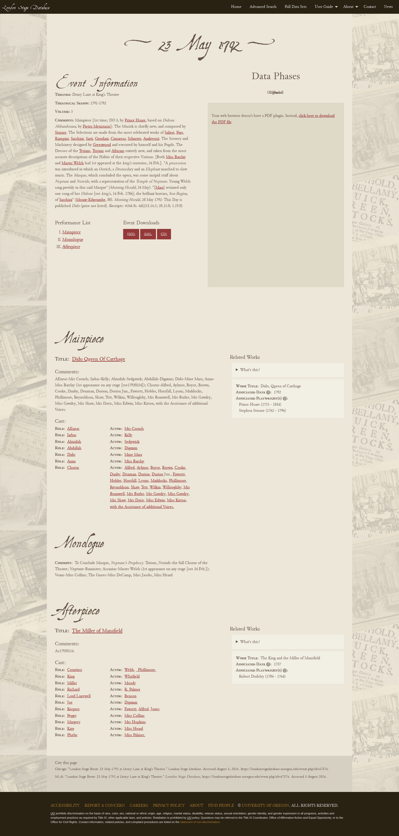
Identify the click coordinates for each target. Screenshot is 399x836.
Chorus (73, 468)
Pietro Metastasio (96, 127)
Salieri (169, 133)
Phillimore (177, 481)
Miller (72, 683)
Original (260, 93)
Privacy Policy (169, 806)
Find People (221, 806)
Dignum (130, 448)
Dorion (144, 474)
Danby (115, 474)
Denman (129, 474)
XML (148, 234)
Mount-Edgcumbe (90, 200)
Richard (73, 690)
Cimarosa (118, 139)
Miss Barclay (176, 157)
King (71, 677)
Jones (155, 709)
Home (236, 7)
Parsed (316, 93)
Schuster (134, 139)
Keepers (73, 709)
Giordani (102, 139)
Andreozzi (151, 139)
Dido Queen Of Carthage (98, 359)
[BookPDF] (276, 201)
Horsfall (129, 481)
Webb (129, 670)
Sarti (89, 139)
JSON (131, 234)
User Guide (324, 7)
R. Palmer (132, 690)
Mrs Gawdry (156, 494)
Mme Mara (133, 455)
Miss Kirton (176, 500)
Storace (60, 133)
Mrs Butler (135, 494)
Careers (139, 806)
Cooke (180, 468)
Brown (167, 468)
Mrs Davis (136, 500)
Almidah (74, 442)
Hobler (115, 481)
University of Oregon (265, 806)
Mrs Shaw (118, 500)
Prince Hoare (135, 120)
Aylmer (142, 468)
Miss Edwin (155, 500)
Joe (70, 703)
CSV (164, 234)
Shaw (135, 487)
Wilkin (155, 487)
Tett (144, 487)
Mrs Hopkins (135, 722)
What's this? (250, 370)
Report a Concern (104, 806)
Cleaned (288, 93)
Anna (71, 461)
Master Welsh (73, 163)
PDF (232, 93)
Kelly (128, 435)
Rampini (62, 139)
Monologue (72, 240)
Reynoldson (119, 487)
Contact (370, 7)
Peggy (72, 716)
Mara (159, 188)
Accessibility (65, 806)
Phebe (72, 735)
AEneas (73, 429)
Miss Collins (134, 716)
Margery (73, 722)
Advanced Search (263, 7)
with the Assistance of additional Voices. (142, 507)
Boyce (155, 468)
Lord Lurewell (79, 696)
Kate (70, 729)
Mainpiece (71, 232)
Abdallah (74, 448)
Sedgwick (131, 442)
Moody (130, 683)
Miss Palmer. (134, 735)
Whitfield (132, 677)
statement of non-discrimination (200, 822)
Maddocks (159, 481)
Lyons (143, 481)
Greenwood (102, 145)
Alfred (129, 468)
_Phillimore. (146, 670)
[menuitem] (236, 7)
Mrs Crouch (134, 429)
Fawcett (179, 474)
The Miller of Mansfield (97, 631)
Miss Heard (133, 729)
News (388, 7)
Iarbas (71, 435)
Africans (117, 151)
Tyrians (84, 151)
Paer (179, 133)
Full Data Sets (296, 7)
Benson (130, 696)
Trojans (98, 151)
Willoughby (172, 487)
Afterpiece (71, 247)
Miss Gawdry (178, 494)
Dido (71, 455)
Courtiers (74, 670)
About (348, 7)
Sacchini (77, 139)
